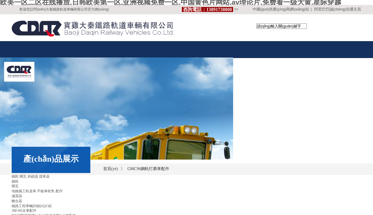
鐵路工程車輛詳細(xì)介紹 (32, 206)
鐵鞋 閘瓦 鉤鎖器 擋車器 (31, 176)
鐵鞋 (15, 181)
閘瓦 (15, 186)
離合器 (17, 201)
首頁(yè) (110, 169)
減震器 (17, 196)
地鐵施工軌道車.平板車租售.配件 (37, 191)
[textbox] (281, 26)
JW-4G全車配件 (24, 211)
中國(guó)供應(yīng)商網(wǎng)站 (281, 9)
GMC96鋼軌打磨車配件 (148, 169)
